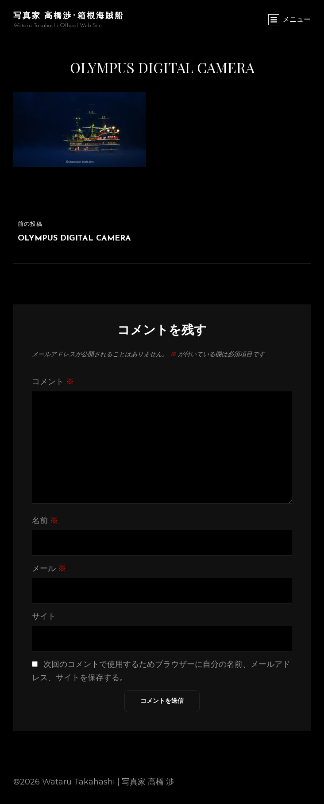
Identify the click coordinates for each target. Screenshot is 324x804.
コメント (53, 381)
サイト (44, 616)
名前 (45, 520)
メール (49, 568)
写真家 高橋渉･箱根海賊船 (68, 15)
